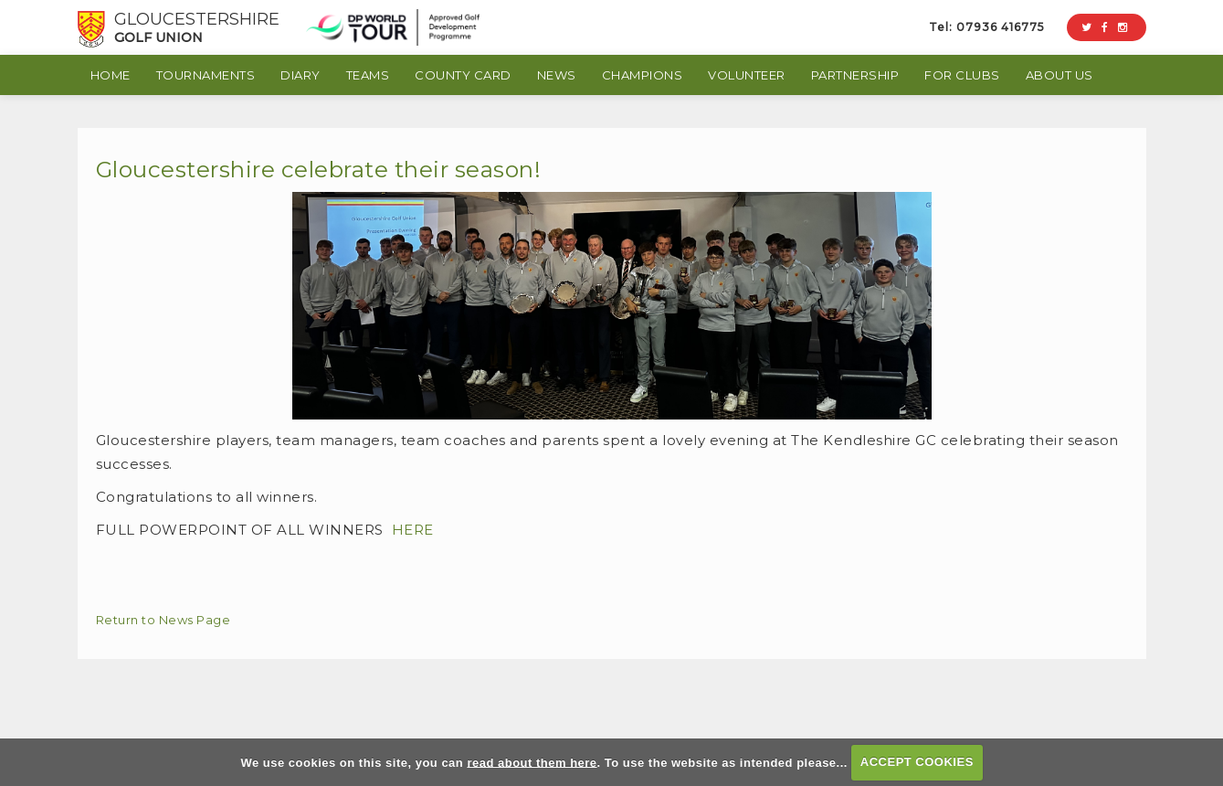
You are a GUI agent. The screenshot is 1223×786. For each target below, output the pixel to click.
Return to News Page (163, 619)
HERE (413, 529)
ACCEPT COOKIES (917, 762)
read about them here (531, 762)
